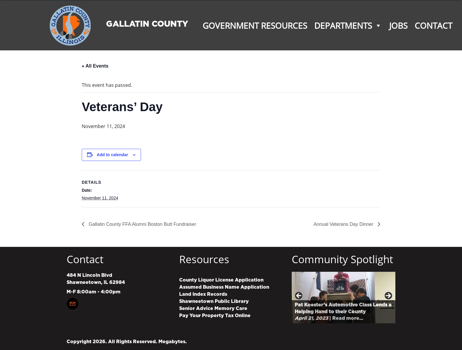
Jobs (398, 25)
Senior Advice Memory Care (213, 308)
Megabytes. (172, 341)
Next (388, 296)
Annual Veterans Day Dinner (344, 224)
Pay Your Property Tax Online (215, 315)
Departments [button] (348, 25)
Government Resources (255, 25)
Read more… (347, 318)
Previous (299, 296)
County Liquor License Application (221, 280)
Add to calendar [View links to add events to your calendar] (112, 154)
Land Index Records (203, 294)
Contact (433, 25)
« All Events (95, 65)
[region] (343, 297)
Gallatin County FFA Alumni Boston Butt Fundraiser (141, 224)
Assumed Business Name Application (224, 287)
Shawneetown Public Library (214, 301)
